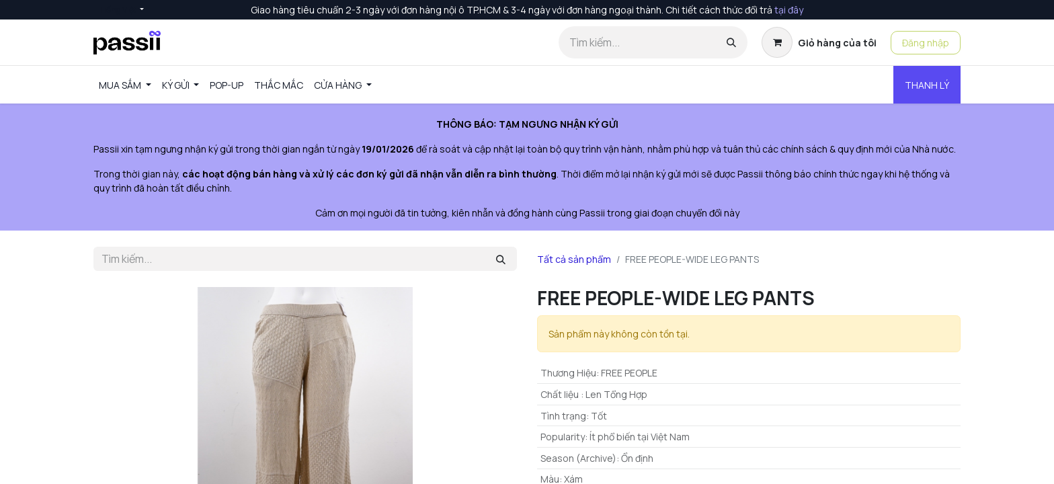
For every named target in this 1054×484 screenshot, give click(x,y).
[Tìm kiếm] (731, 42)
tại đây (788, 9)
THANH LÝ (927, 85)
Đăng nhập (925, 42)
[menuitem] (125, 85)
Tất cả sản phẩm (574, 259)
